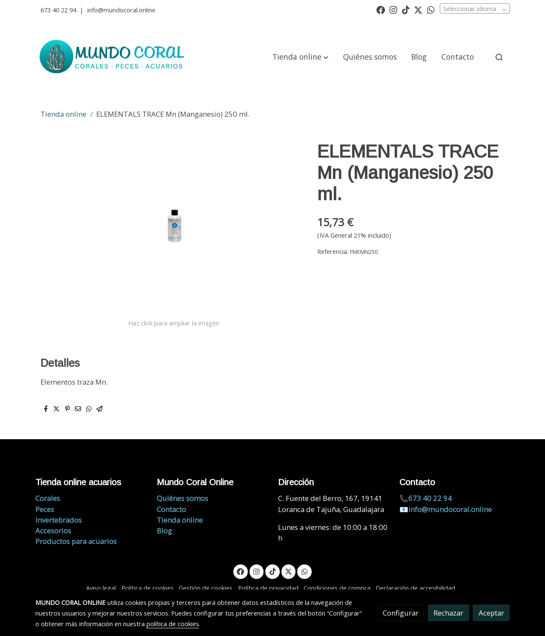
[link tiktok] (406, 9)
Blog (164, 530)
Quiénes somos (182, 498)
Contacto (171, 509)
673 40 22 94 (58, 10)
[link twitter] (418, 9)
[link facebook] (380, 9)
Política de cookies (147, 588)
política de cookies (172, 623)
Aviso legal (101, 588)
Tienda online (63, 114)
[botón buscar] (499, 57)
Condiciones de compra (337, 588)
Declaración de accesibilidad (415, 588)
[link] (113, 57)
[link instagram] (393, 9)
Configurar (401, 613)
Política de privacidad (268, 588)
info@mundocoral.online (121, 10)
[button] (300, 57)
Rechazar (448, 613)
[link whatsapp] (431, 9)
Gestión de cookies (205, 588)
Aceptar (491, 613)
